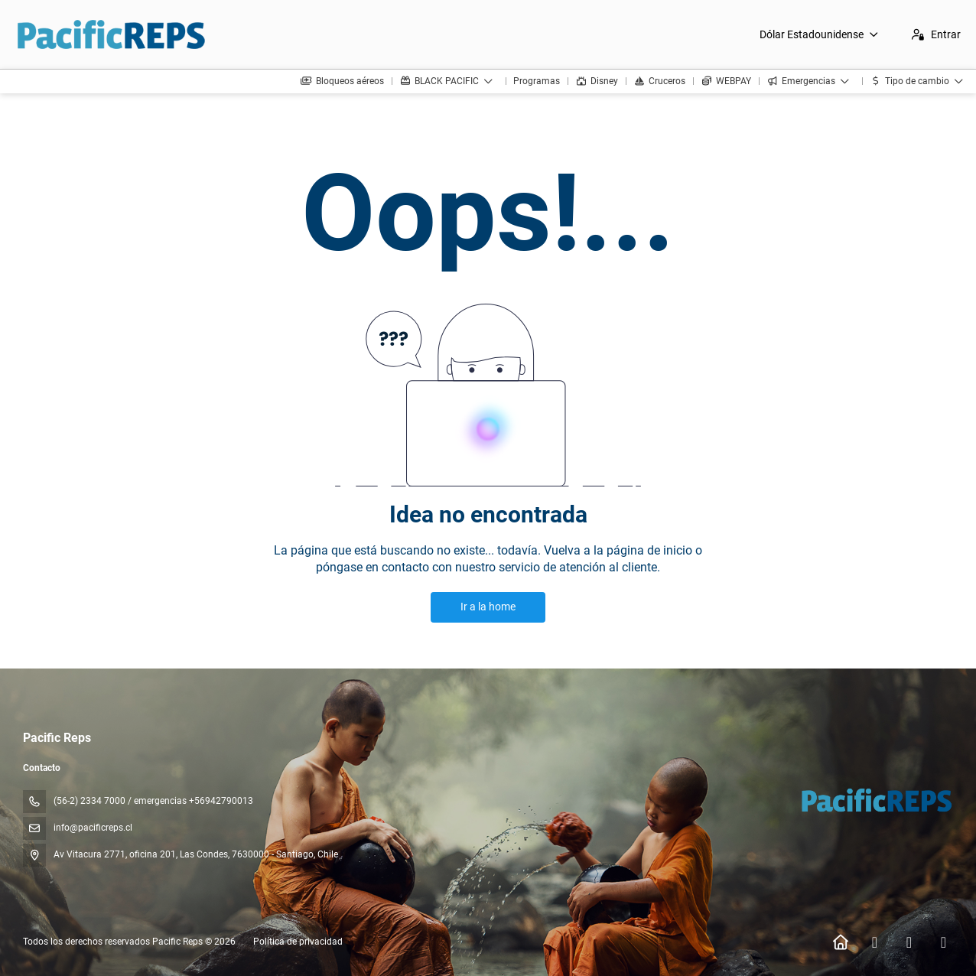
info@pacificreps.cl (93, 827)
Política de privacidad (298, 941)
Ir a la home (488, 606)
